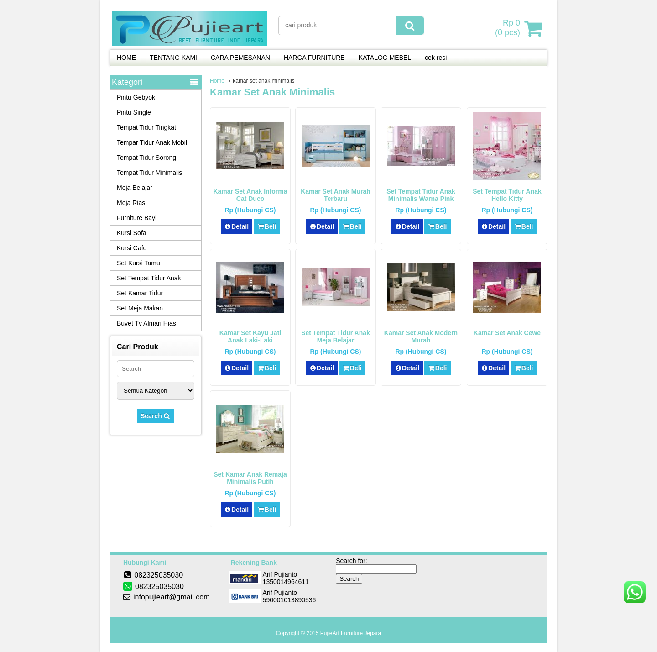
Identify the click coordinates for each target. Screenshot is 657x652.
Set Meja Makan (140, 308)
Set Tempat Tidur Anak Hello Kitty (507, 195)
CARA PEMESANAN (240, 57)
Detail (236, 226)
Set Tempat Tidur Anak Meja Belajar (335, 336)
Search (156, 416)
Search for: (351, 560)
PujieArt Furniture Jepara (350, 633)
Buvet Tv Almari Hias (146, 323)
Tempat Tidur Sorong (146, 157)
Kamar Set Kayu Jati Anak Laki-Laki (250, 336)
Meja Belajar (134, 187)
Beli (266, 226)
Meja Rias (131, 202)
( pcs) (508, 28)
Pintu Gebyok (136, 97)
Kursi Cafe (131, 248)
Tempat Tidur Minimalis (149, 172)
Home (217, 81)
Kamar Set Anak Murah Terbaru (335, 195)
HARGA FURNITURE (314, 57)
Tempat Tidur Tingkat (146, 127)
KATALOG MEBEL (385, 57)
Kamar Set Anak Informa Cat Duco (250, 195)
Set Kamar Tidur (140, 293)
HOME (126, 57)
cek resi (436, 57)
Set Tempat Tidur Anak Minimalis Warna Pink (420, 195)
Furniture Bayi (136, 217)
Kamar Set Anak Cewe (507, 333)
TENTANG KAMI (173, 57)
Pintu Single (134, 112)
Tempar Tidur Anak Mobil (152, 142)
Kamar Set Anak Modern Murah (421, 336)
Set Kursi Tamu (138, 263)
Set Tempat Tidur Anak (149, 278)
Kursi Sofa (131, 233)
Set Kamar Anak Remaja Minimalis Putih (250, 478)
